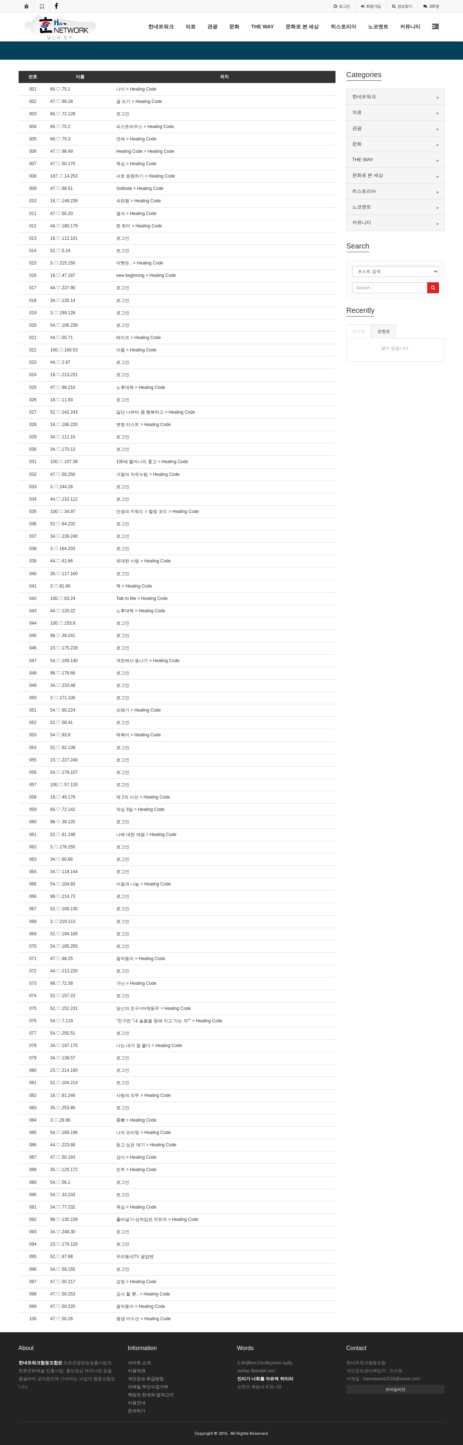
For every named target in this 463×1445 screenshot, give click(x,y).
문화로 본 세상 (302, 26)
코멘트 (383, 331)
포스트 (358, 331)
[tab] (395, 96)
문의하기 (136, 1410)
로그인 (342, 6)
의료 (190, 26)
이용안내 (136, 1402)
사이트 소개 (139, 1362)
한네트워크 (161, 26)
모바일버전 (395, 1389)
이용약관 (136, 1370)
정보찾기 (402, 6)
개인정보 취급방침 (146, 1378)
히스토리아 (343, 26)
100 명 (431, 6)
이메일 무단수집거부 (148, 1386)
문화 (234, 26)
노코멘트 (378, 26)
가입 (371, 6)
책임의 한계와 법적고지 (151, 1394)
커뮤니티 (410, 26)
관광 (212, 26)
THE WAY (262, 26)
